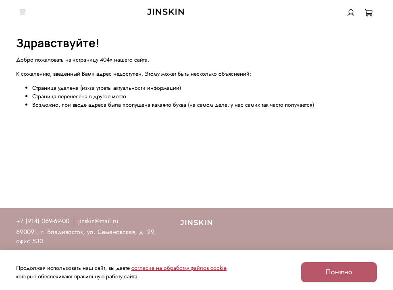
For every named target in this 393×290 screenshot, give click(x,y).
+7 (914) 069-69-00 (42, 221)
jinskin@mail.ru (98, 221)
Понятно (339, 272)
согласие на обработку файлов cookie (178, 268)
